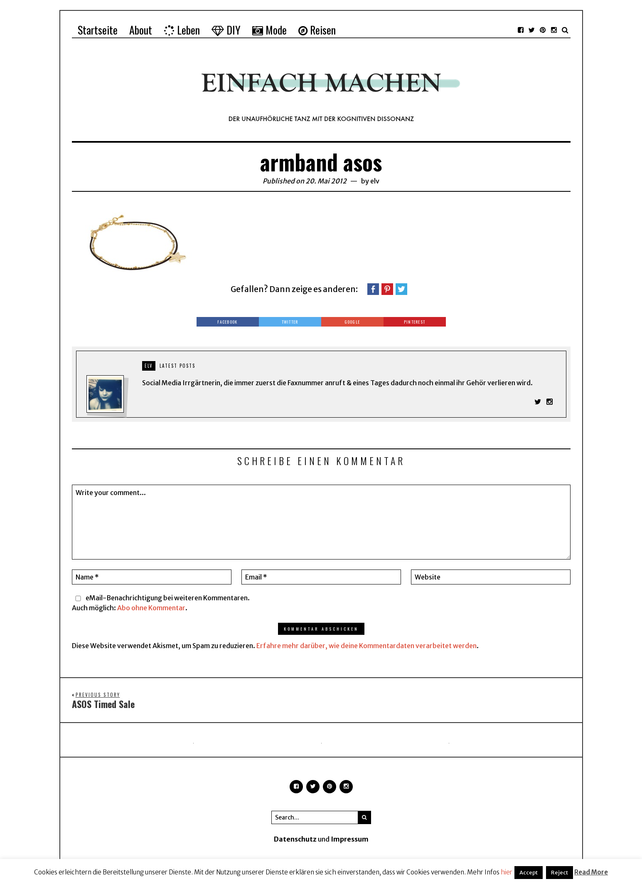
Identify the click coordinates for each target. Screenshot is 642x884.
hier (506, 872)
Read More (591, 872)
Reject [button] (559, 872)
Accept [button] (528, 872)
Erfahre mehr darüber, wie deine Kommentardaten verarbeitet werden (366, 647)
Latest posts (177, 365)
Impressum (350, 841)
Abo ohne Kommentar (151, 609)
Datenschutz (295, 841)
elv (374, 181)
